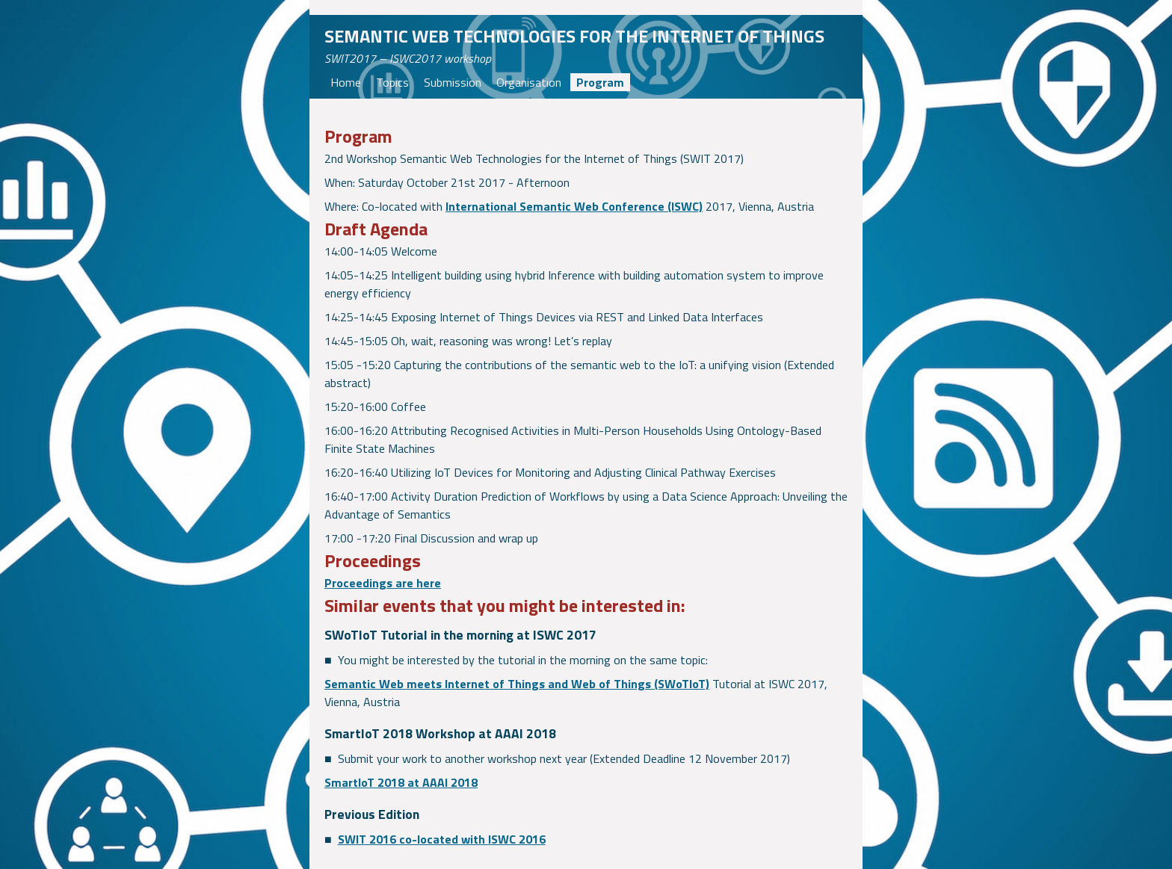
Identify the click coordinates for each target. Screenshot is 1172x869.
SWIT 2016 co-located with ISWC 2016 (442, 839)
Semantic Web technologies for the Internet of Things (574, 35)
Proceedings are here (382, 583)
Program (600, 82)
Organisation (528, 82)
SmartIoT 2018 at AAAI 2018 (401, 782)
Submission (452, 82)
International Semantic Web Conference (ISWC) (574, 206)
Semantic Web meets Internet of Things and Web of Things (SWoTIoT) (516, 684)
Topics (392, 82)
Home (345, 82)
